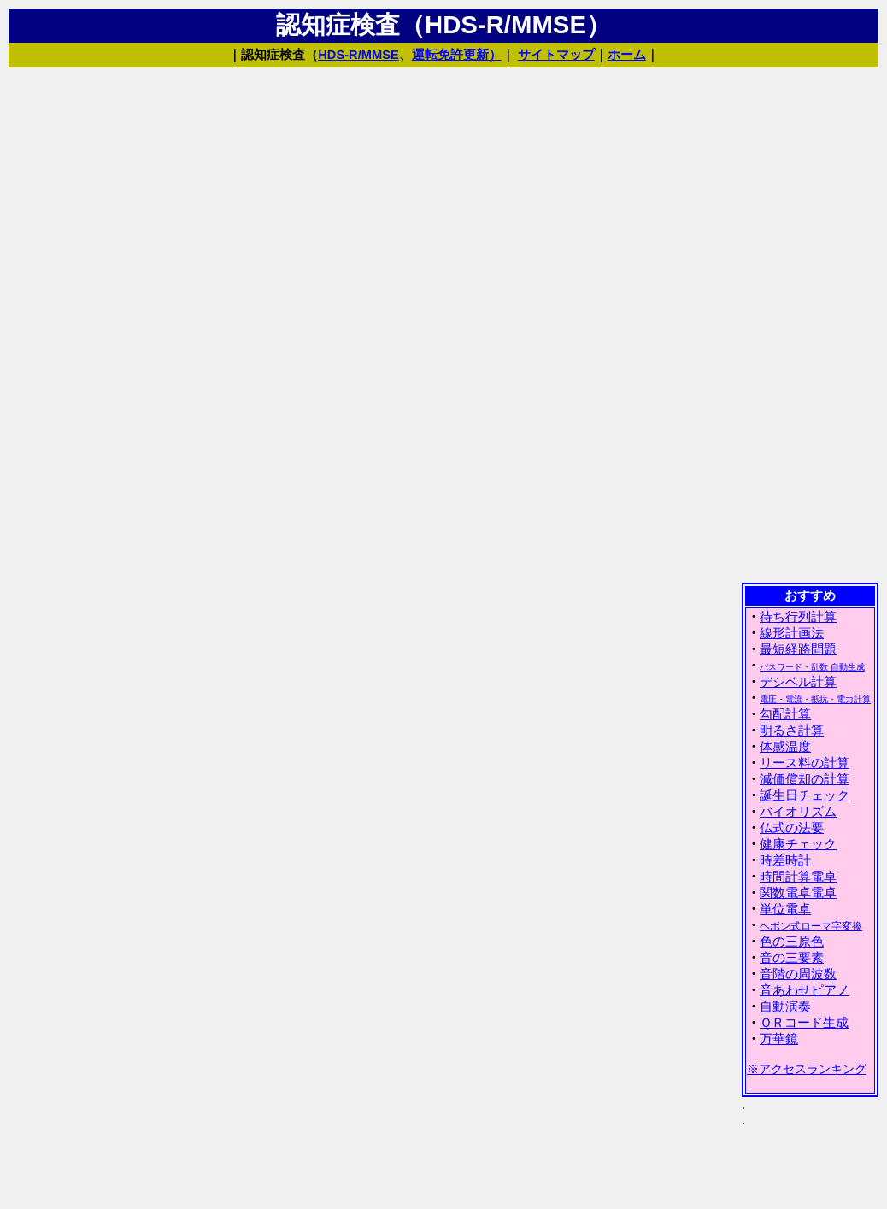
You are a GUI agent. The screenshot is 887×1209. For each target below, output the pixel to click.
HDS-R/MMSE (358, 55)
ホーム (627, 55)
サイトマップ (556, 55)
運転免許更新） (457, 55)
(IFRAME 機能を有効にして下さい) (810, 894)
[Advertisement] (810, 323)
